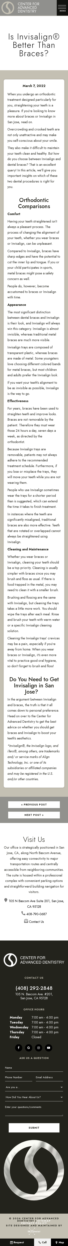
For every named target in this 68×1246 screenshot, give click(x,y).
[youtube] (48, 1047)
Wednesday (19, 1026)
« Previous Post (34, 804)
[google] (28, 1047)
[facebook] (18, 1047)
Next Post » (34, 814)
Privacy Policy (34, 1223)
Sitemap (44, 1220)
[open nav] (62, 7)
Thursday (17, 1031)
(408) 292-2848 (34, 987)
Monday (16, 1017)
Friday (14, 1036)
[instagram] (38, 1047)
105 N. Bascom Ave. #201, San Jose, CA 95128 (34, 996)
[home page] (26, 8)
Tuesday (16, 1021)
